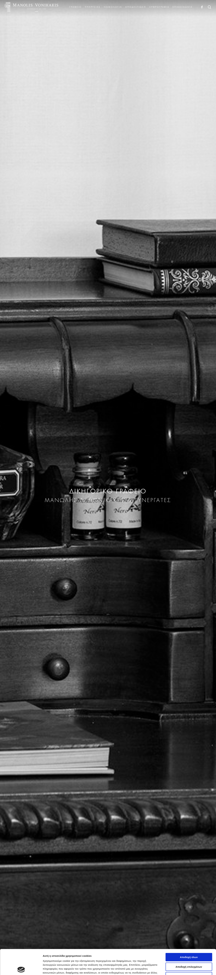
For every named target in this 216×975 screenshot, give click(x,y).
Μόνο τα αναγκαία (188, 951)
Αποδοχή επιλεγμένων (189, 941)
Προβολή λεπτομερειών (194, 968)
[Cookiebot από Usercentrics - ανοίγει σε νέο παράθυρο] (21, 968)
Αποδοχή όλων (189, 932)
